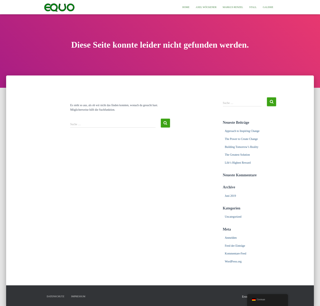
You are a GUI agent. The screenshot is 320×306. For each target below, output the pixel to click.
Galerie (268, 7)
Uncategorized (233, 216)
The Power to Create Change (241, 139)
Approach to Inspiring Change (242, 131)
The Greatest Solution (237, 154)
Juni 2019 (230, 195)
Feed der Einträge (235, 245)
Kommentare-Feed (235, 253)
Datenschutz (55, 296)
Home (185, 7)
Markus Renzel (233, 7)
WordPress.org (233, 261)
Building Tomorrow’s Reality (241, 146)
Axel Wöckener (206, 7)
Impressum (78, 296)
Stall (253, 7)
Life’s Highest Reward (238, 162)
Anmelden (231, 237)
